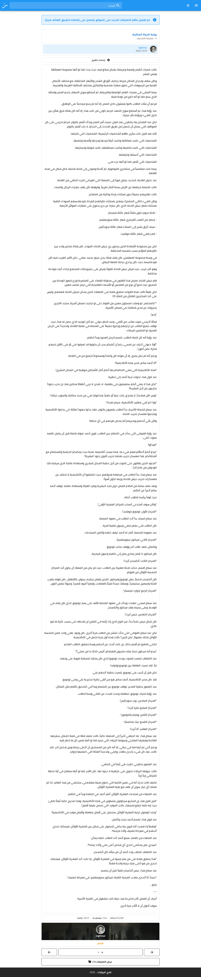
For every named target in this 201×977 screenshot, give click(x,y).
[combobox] (66, 5)
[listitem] (100, 49)
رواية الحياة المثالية (144, 34)
